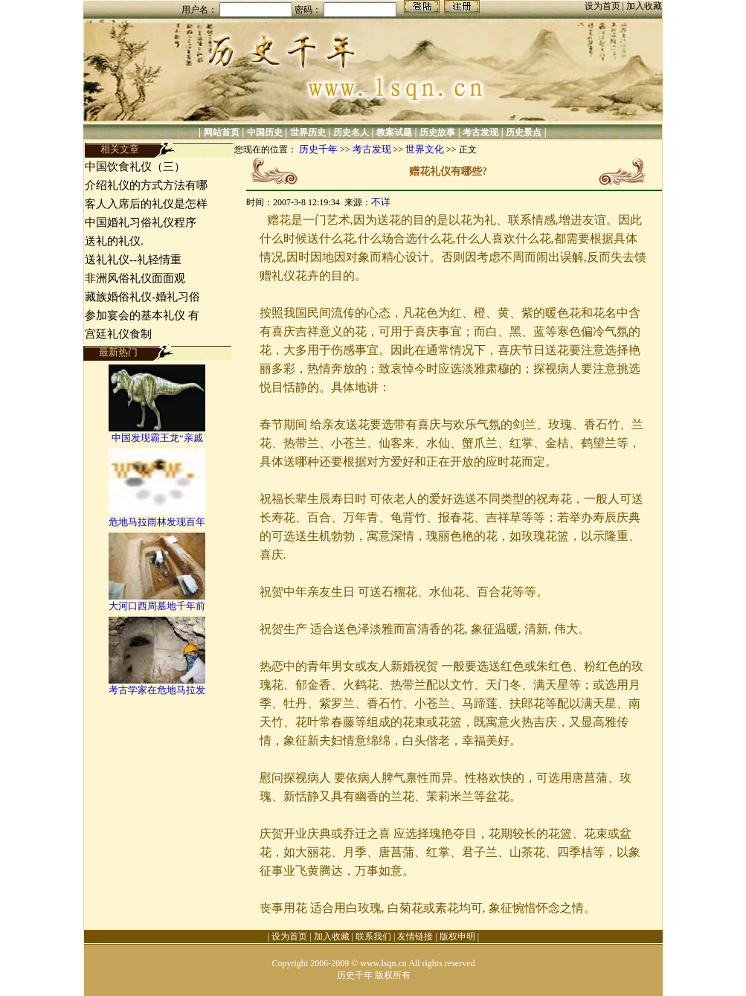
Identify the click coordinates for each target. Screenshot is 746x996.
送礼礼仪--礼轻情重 (133, 260)
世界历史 (308, 132)
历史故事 (437, 132)
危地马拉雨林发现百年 (157, 521)
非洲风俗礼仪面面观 (135, 278)
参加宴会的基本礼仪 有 (142, 315)
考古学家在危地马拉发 (157, 689)
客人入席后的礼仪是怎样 (146, 204)
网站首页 (221, 132)
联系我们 (373, 936)
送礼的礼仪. (114, 241)
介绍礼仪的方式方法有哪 (146, 185)
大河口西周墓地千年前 (157, 605)
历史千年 (318, 149)
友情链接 (415, 936)
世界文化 (424, 149)
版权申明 (457, 936)
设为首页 (604, 6)
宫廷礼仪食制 (118, 334)
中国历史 (265, 132)
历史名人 (351, 132)
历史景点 (523, 132)
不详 (380, 202)
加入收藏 (644, 6)
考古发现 (480, 132)
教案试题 (394, 132)
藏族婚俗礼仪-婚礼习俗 (142, 297)
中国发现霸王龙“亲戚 (157, 437)
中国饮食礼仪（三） (135, 167)
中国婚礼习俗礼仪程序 (140, 222)
